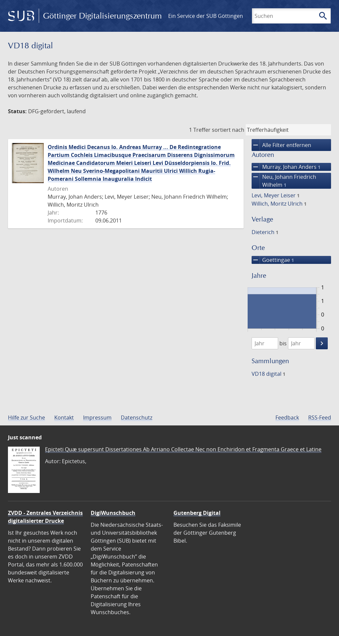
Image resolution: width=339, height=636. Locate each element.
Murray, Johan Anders (286, 167)
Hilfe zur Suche (26, 417)
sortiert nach (228, 129)
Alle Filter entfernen (281, 145)
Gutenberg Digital (196, 512)
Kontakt (64, 417)
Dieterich (265, 232)
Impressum (97, 417)
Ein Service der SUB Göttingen (205, 16)
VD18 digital (268, 373)
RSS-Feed (319, 417)
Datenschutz (136, 417)
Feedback (287, 417)
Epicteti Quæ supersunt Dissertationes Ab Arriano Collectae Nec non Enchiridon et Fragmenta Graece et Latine (183, 449)
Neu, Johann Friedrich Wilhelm (284, 181)
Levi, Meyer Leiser (276, 195)
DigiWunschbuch (113, 512)
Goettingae (273, 260)
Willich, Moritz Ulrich (279, 203)
